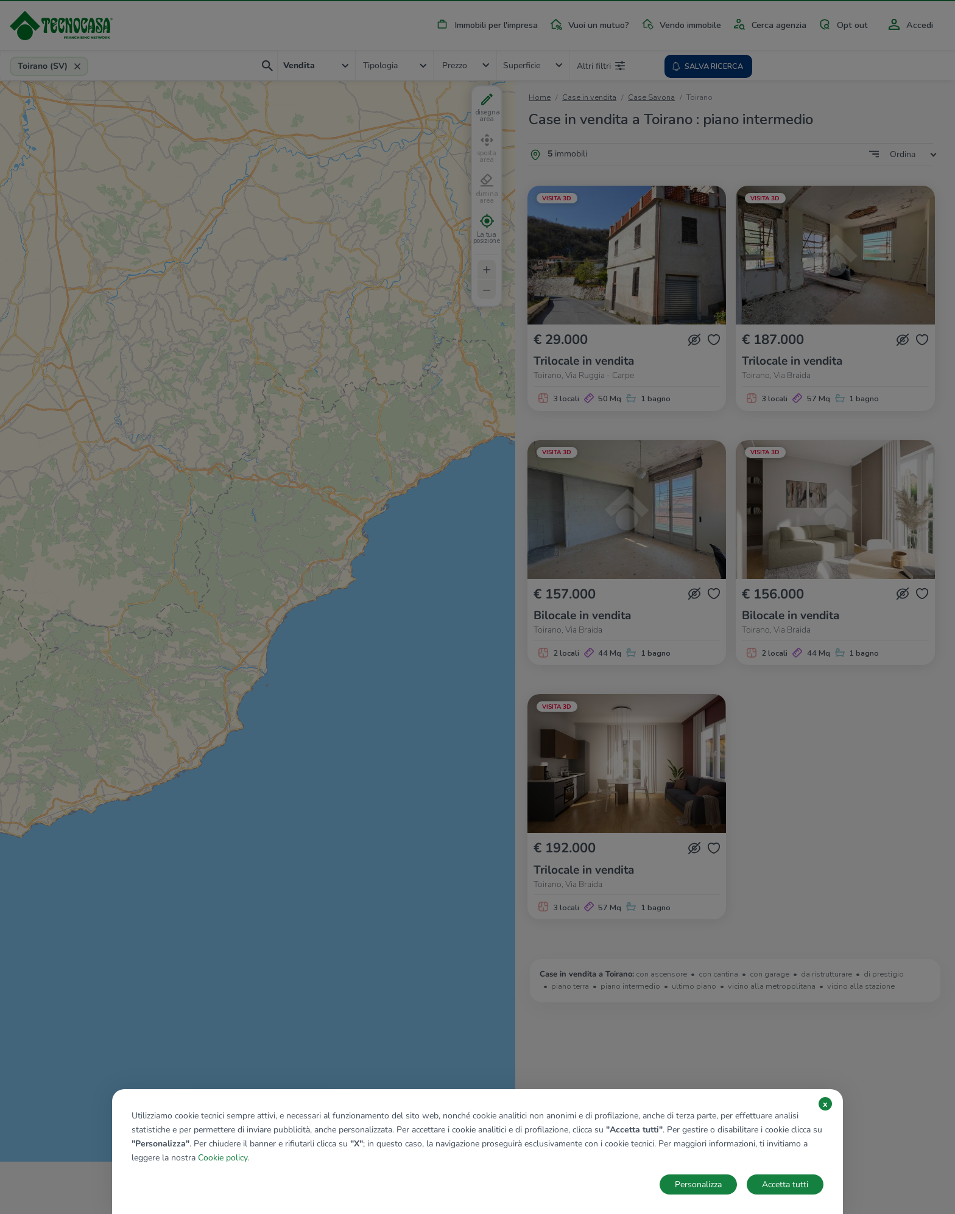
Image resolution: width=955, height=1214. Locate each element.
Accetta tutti (785, 1184)
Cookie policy (222, 1157)
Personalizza (698, 1184)
